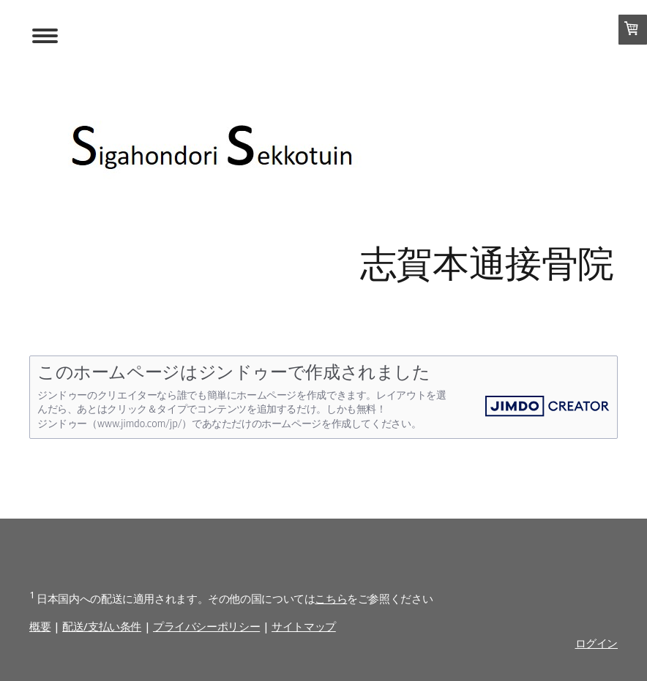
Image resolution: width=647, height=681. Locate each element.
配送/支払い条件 (101, 626)
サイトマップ (304, 626)
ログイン (596, 643)
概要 (40, 626)
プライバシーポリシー (206, 626)
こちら (331, 598)
